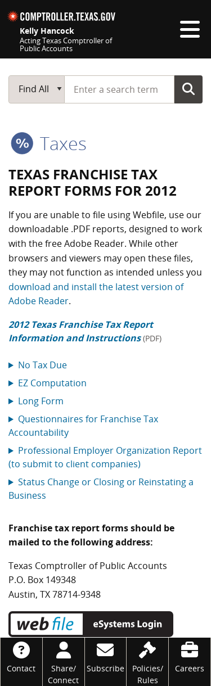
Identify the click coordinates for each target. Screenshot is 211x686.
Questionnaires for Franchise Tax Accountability (83, 426)
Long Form (41, 401)
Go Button (188, 88)
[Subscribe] (106, 656)
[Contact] (21, 656)
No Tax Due (42, 365)
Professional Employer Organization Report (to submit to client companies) (105, 457)
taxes (49, 143)
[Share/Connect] (63, 662)
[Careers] (189, 656)
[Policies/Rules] (147, 662)
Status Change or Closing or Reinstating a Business (101, 489)
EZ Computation (52, 383)
